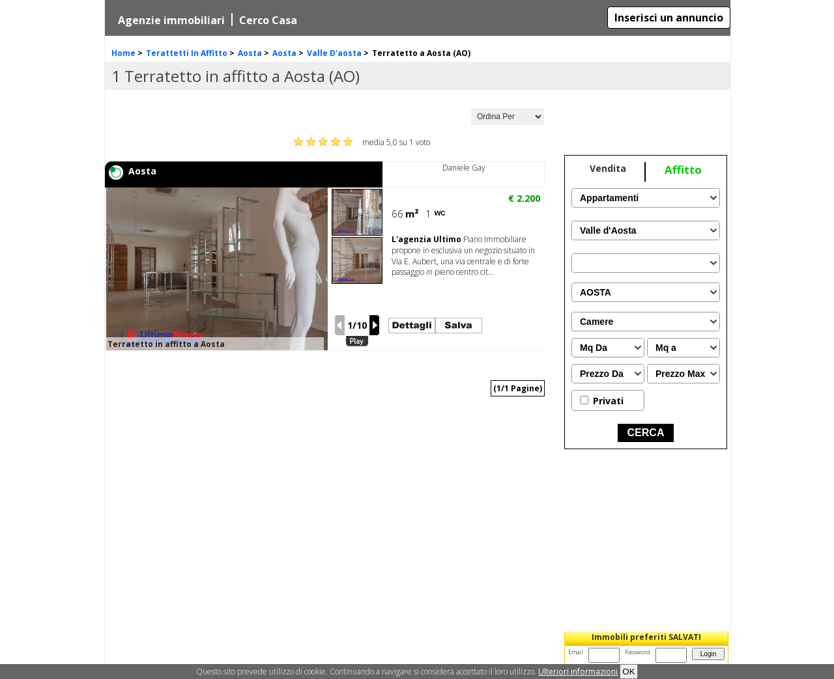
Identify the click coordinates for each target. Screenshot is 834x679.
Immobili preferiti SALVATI (646, 637)
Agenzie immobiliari (171, 20)
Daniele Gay (463, 167)
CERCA (646, 432)
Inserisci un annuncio (668, 17)
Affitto (683, 169)
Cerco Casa (268, 20)
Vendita (608, 168)
